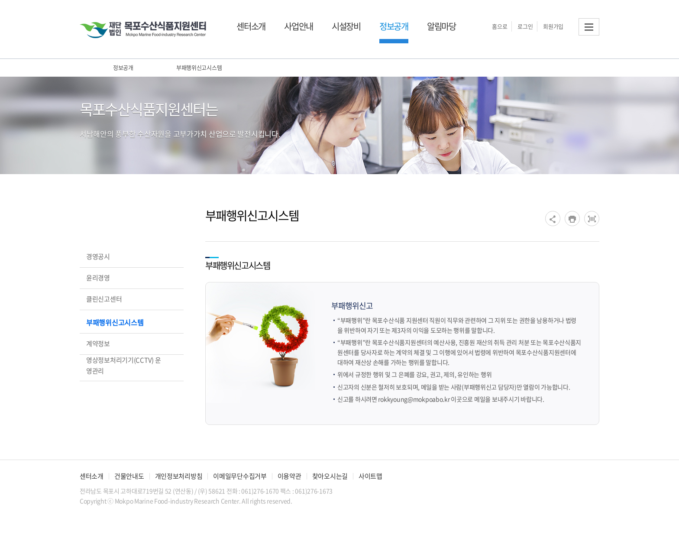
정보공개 (393, 26)
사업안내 (298, 26)
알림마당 (441, 26)
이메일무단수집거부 (239, 476)
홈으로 (499, 26)
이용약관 (289, 476)
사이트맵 (370, 476)
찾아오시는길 (330, 476)
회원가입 (553, 26)
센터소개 (250, 26)
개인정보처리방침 (179, 476)
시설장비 (346, 26)
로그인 (525, 26)
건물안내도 (129, 476)
